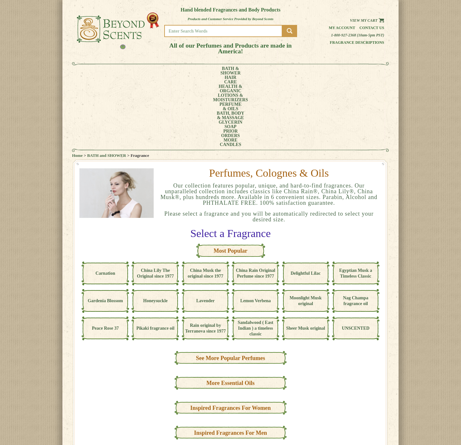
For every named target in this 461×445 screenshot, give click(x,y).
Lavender (205, 229)
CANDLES (360, 71)
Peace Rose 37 (105, 256)
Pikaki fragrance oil (155, 256)
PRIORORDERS (312, 70)
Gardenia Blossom (105, 229)
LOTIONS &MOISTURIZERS (184, 70)
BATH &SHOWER (101, 70)
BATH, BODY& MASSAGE (251, 70)
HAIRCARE (123, 70)
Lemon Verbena (255, 229)
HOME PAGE (360, 405)
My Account (342, 28)
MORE (335, 71)
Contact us (372, 28)
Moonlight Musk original (306, 229)
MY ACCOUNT (361, 409)
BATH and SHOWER (106, 83)
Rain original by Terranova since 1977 (205, 256)
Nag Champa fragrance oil (355, 229)
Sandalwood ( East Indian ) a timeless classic (255, 257)
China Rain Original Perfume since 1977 (255, 201)
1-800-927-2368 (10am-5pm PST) (357, 35)
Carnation (105, 201)
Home (77, 83)
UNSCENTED (355, 256)
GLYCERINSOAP (284, 70)
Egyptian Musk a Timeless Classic (355, 201)
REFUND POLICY (364, 418)
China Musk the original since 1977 (205, 201)
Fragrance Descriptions (357, 42)
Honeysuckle (155, 229)
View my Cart (367, 20)
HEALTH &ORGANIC (149, 70)
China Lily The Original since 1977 (155, 201)
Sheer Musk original (305, 256)
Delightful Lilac (306, 201)
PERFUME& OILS (220, 70)
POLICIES (358, 414)
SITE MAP (358, 423)
